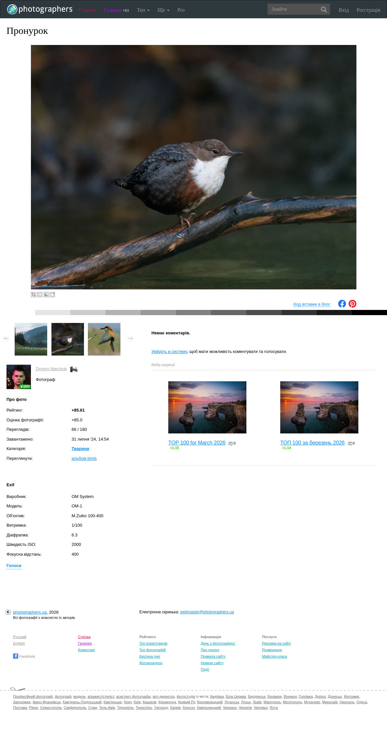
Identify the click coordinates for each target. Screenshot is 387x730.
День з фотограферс (218, 643)
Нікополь (347, 702)
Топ (143, 10)
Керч (128, 702)
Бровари (275, 696)
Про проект (210, 650)
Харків (175, 707)
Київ (137, 702)
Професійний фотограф (33, 696)
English (19, 643)
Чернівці (261, 707)
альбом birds (84, 458)
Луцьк (246, 702)
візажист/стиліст (101, 696)
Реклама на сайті (276, 643)
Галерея (116, 10)
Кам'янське (113, 702)
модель (80, 696)
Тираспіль (144, 707)
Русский (19, 637)
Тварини (80, 448)
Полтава (20, 707)
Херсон (189, 707)
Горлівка (306, 696)
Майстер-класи (274, 656)
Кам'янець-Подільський (82, 702)
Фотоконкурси (150, 663)
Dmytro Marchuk (51, 368)
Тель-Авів (107, 707)
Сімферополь (75, 707)
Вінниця (290, 696)
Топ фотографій (152, 650)
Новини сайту (212, 663)
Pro (181, 10)
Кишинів (150, 702)
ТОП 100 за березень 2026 (312, 442)
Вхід (344, 10)
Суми (92, 707)
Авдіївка (217, 696)
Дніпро (320, 696)
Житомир (351, 696)
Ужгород (161, 707)
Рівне (33, 707)
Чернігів (245, 707)
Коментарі (86, 650)
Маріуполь (272, 702)
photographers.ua (30, 612)
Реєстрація (368, 10)
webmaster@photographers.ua (207, 612)
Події (205, 669)
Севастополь (51, 707)
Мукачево (312, 702)
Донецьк (335, 696)
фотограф (63, 696)
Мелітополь (292, 702)
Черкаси (230, 707)
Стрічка (87, 10)
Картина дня (149, 656)
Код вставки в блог (312, 304)
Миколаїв (330, 702)
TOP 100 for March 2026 (197, 442)
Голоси (14, 565)
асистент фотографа (133, 696)
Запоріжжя (22, 702)
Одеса (361, 702)
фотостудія (186, 696)
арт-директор (164, 696)
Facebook (24, 656)
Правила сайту (213, 656)
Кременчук (167, 702)
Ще (164, 10)
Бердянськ (257, 696)
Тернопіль (125, 707)
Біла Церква (236, 696)
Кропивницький (210, 702)
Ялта (274, 707)
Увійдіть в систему (169, 351)
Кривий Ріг (186, 702)
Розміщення (272, 650)
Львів (257, 702)
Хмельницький (209, 707)
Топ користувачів (153, 643)
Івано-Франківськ (47, 702)
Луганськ (232, 702)
